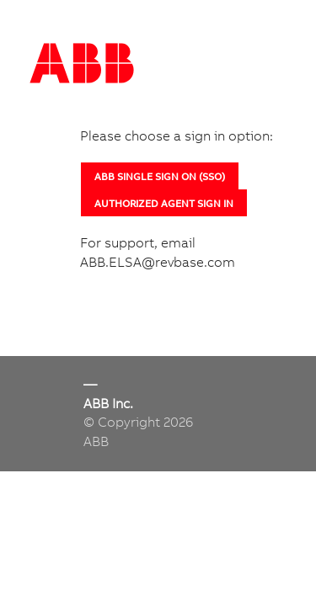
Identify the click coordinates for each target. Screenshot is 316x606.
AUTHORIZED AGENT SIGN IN (163, 203)
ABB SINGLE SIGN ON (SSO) (159, 176)
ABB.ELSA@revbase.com (157, 261)
